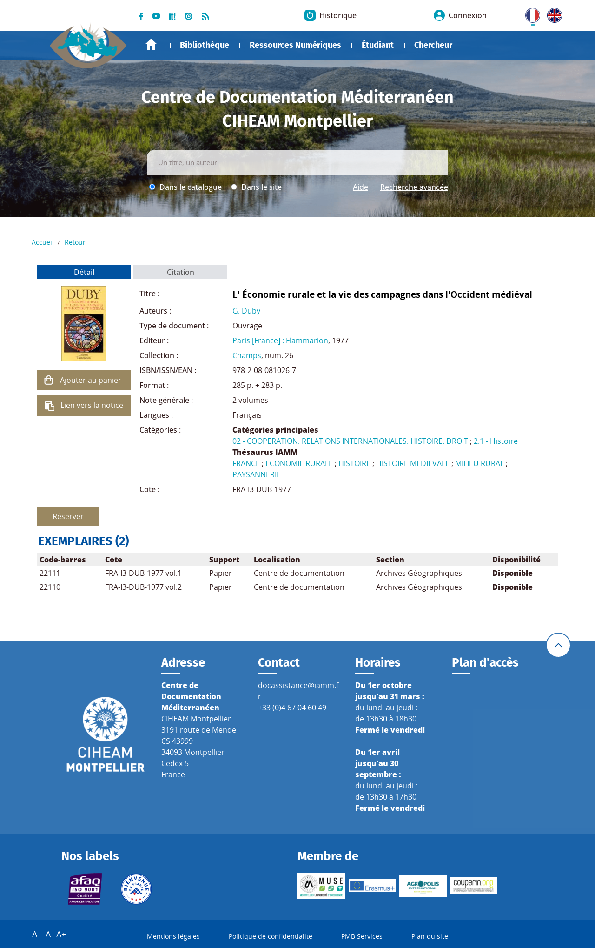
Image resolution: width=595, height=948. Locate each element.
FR (529, 13)
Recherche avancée (414, 187)
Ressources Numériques (295, 45)
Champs (246, 355)
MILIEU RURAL (479, 463)
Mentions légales (173, 936)
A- (36, 934)
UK (552, 13)
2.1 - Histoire (496, 441)
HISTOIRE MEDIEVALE (413, 463)
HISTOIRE (354, 463)
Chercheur (433, 45)
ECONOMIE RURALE (299, 463)
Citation (180, 272)
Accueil (151, 44)
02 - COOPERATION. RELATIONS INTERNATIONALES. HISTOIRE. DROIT (350, 441)
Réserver (68, 516)
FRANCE (246, 463)
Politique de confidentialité (270, 936)
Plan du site (429, 936)
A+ (61, 934)
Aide (360, 187)
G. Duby (246, 311)
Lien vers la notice (91, 405)
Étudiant (378, 45)
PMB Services (362, 936)
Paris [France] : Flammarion (280, 340)
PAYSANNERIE (256, 474)
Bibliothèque (204, 45)
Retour (75, 242)
